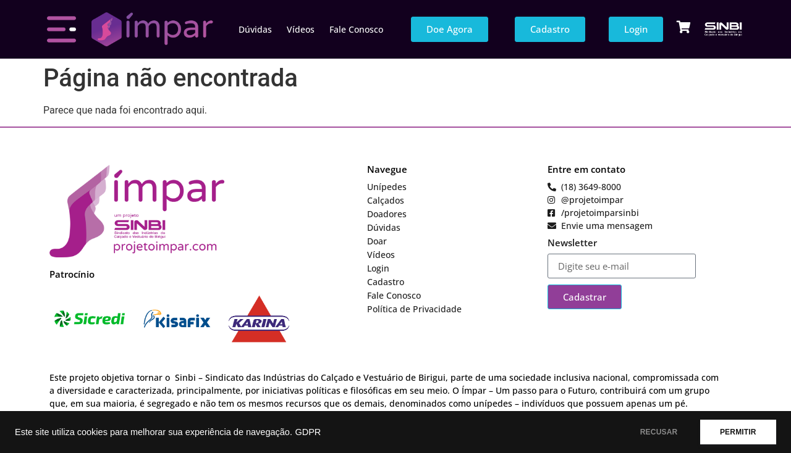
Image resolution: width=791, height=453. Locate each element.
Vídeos (301, 29)
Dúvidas (255, 29)
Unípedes (387, 187)
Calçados (385, 200)
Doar (377, 241)
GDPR (308, 432)
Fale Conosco (356, 29)
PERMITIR (736, 432)
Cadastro (385, 282)
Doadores (387, 214)
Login (378, 268)
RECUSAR (654, 432)
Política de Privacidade (414, 309)
